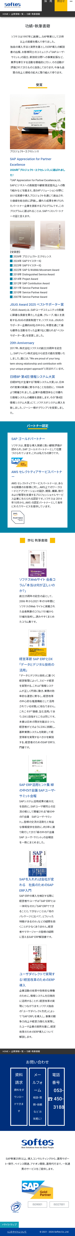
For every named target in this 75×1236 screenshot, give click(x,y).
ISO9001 (37, 1204)
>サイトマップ (9, 1224)
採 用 (48, 1)
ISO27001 (59, 1204)
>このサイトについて (17, 1232)
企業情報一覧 (17, 14)
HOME (5, 14)
